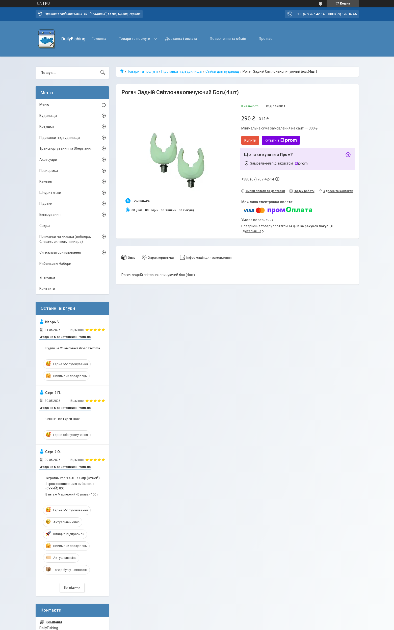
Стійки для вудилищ (222, 71)
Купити (250, 140)
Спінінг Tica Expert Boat (62, 419)
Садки (44, 226)
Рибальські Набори (55, 263)
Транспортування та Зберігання (65, 148)
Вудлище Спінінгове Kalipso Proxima (72, 348)
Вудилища (48, 116)
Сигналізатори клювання (60, 252)
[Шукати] (103, 73)
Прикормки (48, 171)
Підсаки (45, 203)
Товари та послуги (134, 39)
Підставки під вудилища (181, 71)
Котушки (46, 126)
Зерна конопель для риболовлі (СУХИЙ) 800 (69, 486)
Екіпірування (50, 215)
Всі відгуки (72, 587)
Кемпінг (45, 181)
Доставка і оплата (181, 39)
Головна (99, 39)
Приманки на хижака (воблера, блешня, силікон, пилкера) (65, 239)
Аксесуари (48, 160)
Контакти (47, 288)
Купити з (281, 140)
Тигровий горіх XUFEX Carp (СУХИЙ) (72, 478)
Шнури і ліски (50, 193)
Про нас (265, 39)
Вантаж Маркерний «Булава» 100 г (71, 494)
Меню (44, 104)
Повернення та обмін (228, 39)
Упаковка (47, 277)
